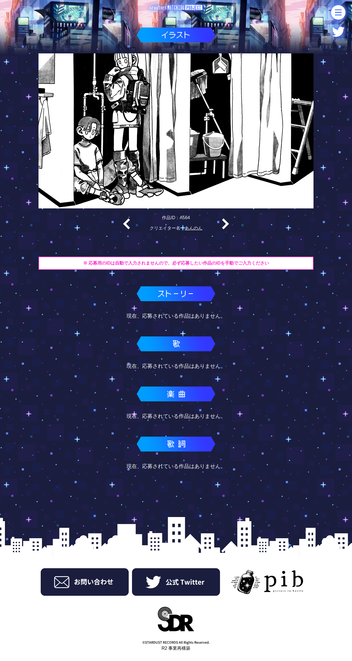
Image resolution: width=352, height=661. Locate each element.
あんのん (193, 228)
